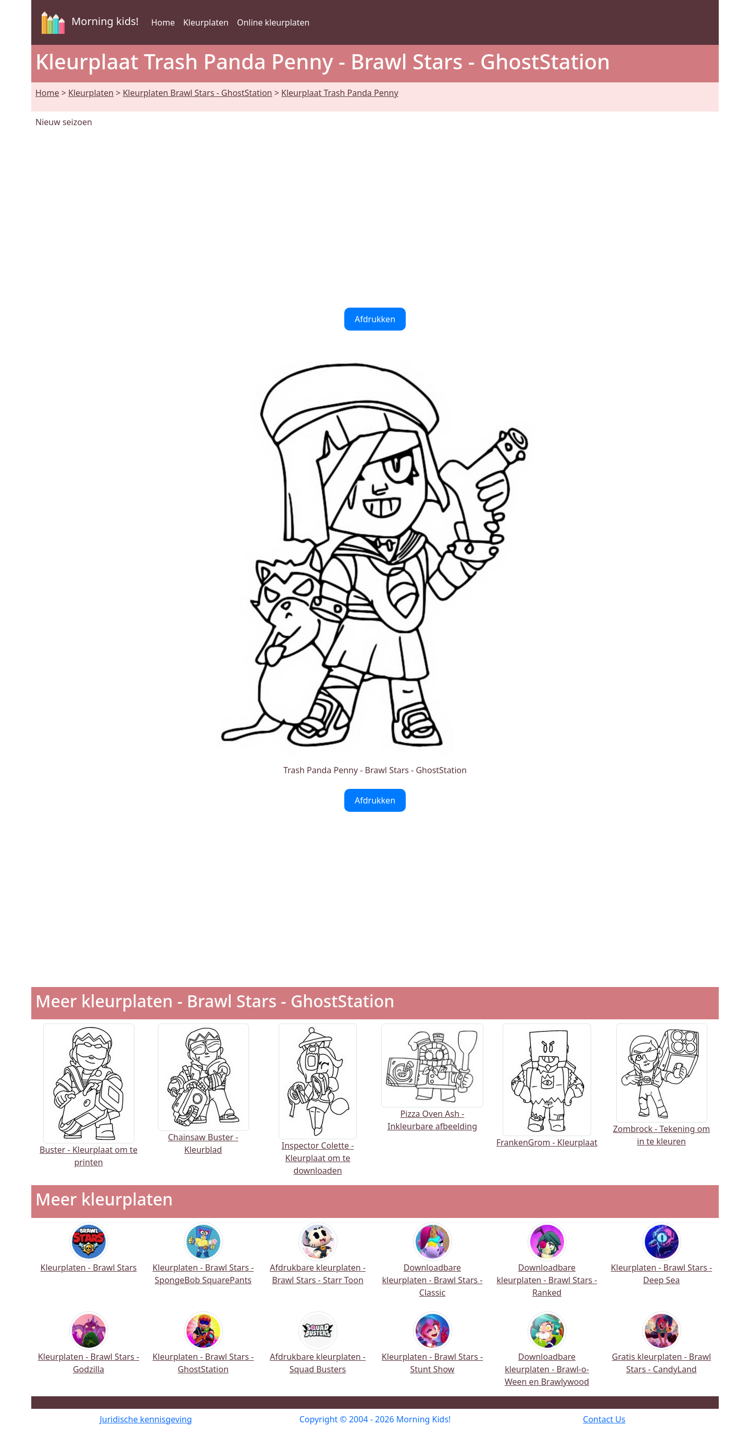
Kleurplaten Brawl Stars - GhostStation (197, 93)
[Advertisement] (375, 218)
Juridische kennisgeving (145, 1419)
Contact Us (604, 1419)
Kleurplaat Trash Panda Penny (339, 93)
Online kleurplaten (273, 22)
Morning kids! (88, 22)
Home (163, 22)
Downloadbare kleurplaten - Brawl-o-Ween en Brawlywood (547, 1355)
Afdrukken (375, 319)
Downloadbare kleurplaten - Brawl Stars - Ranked (547, 1266)
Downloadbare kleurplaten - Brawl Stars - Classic (432, 1266)
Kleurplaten (206, 22)
